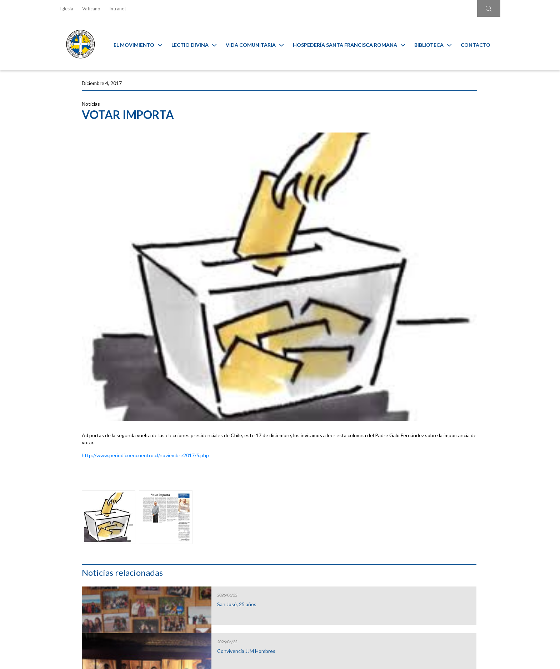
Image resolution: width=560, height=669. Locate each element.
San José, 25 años (418, 130)
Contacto (481, 44)
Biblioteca (438, 44)
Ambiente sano (447, 530)
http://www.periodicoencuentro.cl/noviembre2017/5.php (145, 341)
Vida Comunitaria (260, 44)
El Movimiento (143, 44)
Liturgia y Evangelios (113, 530)
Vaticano (91, 8)
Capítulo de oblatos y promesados (422, 227)
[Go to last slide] (58, 520)
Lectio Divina (199, 44)
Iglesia (66, 8)
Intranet (117, 8)
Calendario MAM (225, 530)
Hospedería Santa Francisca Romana (354, 44)
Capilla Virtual (335, 530)
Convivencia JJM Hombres (428, 177)
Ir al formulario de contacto (186, 613)
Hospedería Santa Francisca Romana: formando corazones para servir (432, 276)
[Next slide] (501, 520)
